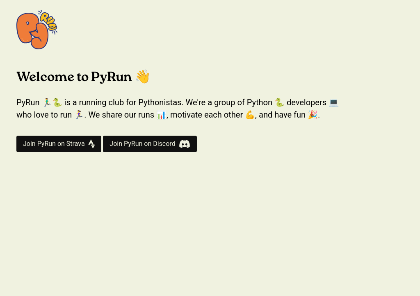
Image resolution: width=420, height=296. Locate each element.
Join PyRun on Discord (150, 143)
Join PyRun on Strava (59, 143)
